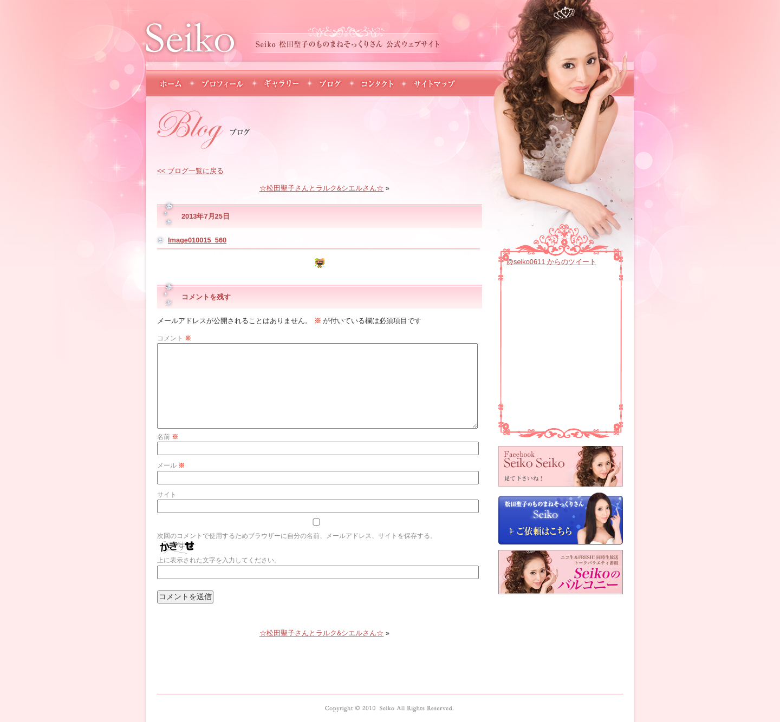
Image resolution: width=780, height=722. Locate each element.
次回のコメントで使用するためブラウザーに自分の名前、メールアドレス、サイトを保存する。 (297, 536)
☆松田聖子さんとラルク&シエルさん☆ (321, 188)
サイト (167, 494)
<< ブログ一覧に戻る (190, 171)
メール (171, 465)
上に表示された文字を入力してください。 (219, 560)
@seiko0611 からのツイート (551, 262)
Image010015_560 (197, 240)
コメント (174, 338)
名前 (167, 437)
